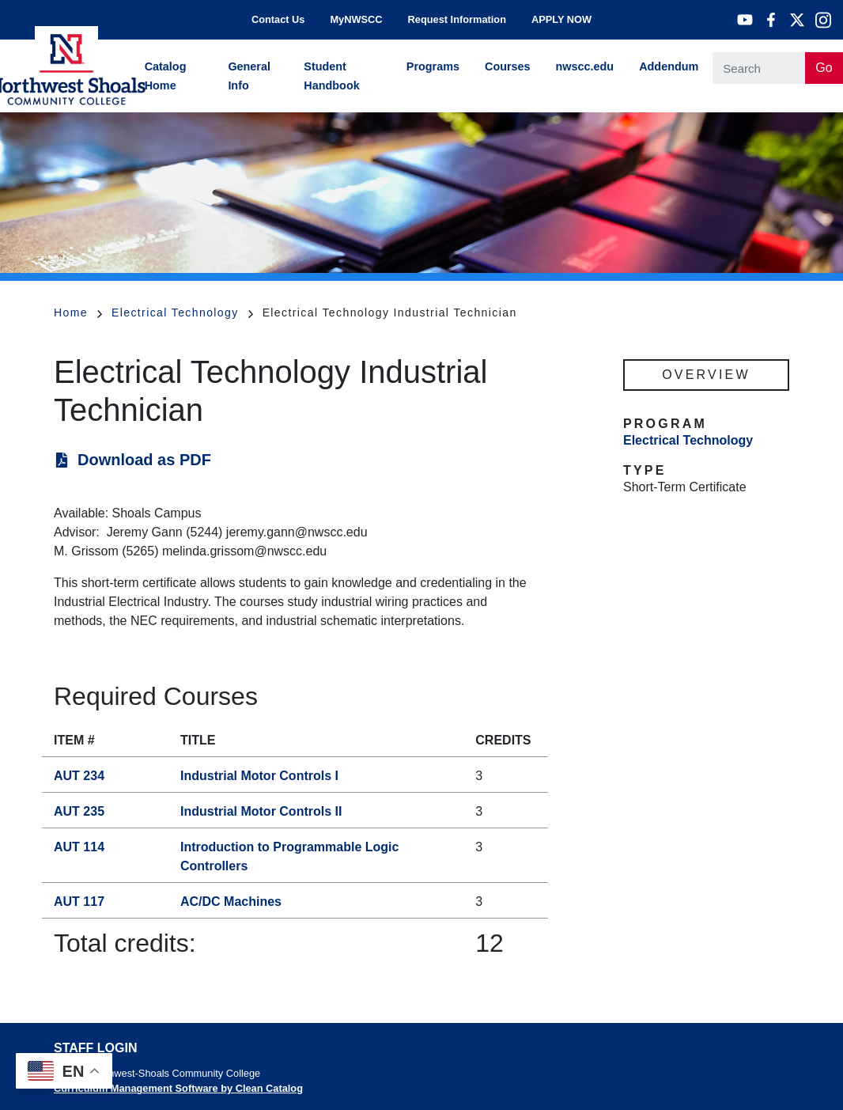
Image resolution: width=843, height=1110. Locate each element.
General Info (249, 76)
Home (78, 312)
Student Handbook (331, 76)
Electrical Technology (182, 312)
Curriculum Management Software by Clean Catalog (178, 1088)
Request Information (457, 19)
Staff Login (95, 1048)
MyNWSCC (356, 19)
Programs (432, 66)
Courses (508, 66)
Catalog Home (166, 76)
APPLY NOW (561, 19)
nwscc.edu (585, 66)
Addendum (668, 66)
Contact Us (278, 19)
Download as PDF (144, 459)
